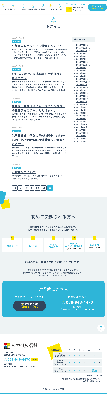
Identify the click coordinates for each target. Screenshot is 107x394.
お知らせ (59, 9)
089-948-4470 (77, 4)
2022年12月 (81, 102)
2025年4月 (81, 62)
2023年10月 (81, 85)
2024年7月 (81, 71)
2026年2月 (81, 45)
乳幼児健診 (32, 9)
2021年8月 (81, 133)
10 (37, 188)
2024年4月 (81, 73)
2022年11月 (81, 105)
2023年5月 (81, 93)
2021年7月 (81, 136)
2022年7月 (81, 110)
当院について (13, 9)
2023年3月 (81, 99)
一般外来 (23, 9)
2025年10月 (81, 51)
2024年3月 (81, 76)
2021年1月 (81, 141)
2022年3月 (81, 116)
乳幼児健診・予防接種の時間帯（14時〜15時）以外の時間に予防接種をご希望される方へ (39, 140)
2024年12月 (81, 65)
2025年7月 (81, 59)
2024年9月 (81, 68)
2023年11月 (81, 82)
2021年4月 (81, 139)
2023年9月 (81, 87)
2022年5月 (81, 113)
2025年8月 (81, 56)
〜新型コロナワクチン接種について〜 (37, 45)
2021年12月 (81, 124)
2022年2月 (81, 119)
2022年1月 (81, 121)
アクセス (50, 9)
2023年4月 (81, 96)
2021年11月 (81, 127)
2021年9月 (81, 130)
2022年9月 (81, 107)
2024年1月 (81, 79)
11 (43, 188)
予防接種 (42, 9)
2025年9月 (81, 53)
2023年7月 (81, 90)
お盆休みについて (24, 172)
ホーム (3, 9)
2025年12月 (81, 48)
